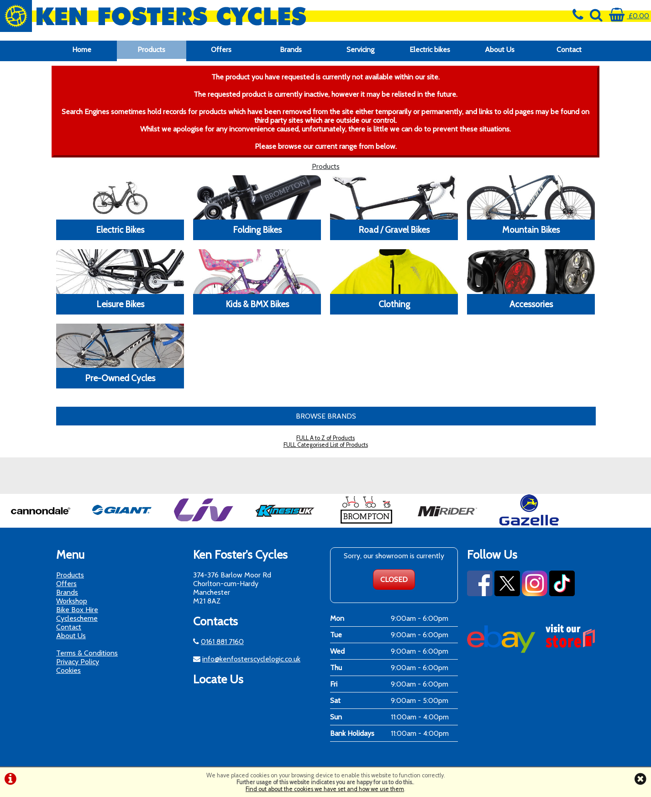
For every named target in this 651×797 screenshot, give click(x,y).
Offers (221, 49)
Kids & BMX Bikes (257, 304)
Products (151, 49)
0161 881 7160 (222, 641)
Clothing (394, 304)
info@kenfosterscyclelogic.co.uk (251, 659)
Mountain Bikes (531, 229)
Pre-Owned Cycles (120, 377)
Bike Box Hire (77, 609)
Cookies (68, 670)
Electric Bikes (120, 229)
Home (81, 49)
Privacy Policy (77, 661)
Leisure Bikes (120, 304)
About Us (499, 49)
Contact (569, 49)
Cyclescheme (77, 618)
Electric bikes (430, 49)
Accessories (531, 304)
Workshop (71, 601)
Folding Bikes (257, 229)
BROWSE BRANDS (326, 416)
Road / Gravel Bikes (394, 229)
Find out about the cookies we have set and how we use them (325, 789)
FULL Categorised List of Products (326, 444)
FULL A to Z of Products (325, 438)
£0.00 (629, 15)
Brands (291, 49)
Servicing (360, 49)
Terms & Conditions (87, 653)
